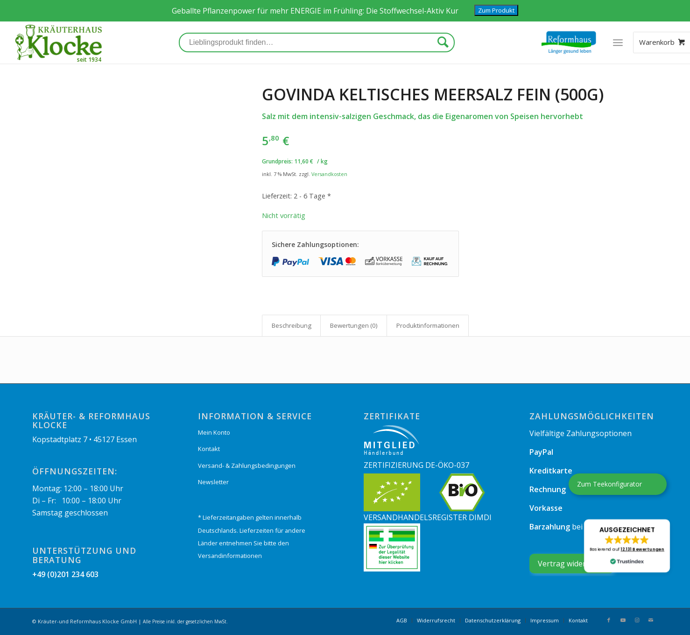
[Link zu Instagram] (637, 620)
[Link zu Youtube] (623, 620)
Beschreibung (291, 325)
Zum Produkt (496, 10)
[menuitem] (402, 620)
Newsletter (213, 482)
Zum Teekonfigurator (609, 484)
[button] (627, 545)
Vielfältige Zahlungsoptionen (580, 433)
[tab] (291, 325)
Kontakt (209, 448)
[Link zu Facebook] (609, 620)
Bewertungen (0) (354, 325)
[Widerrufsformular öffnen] (571, 563)
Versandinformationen (230, 555)
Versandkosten (329, 173)
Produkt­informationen (427, 325)
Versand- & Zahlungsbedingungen (247, 465)
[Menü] (617, 42)
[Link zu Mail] (651, 620)
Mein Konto (214, 432)
